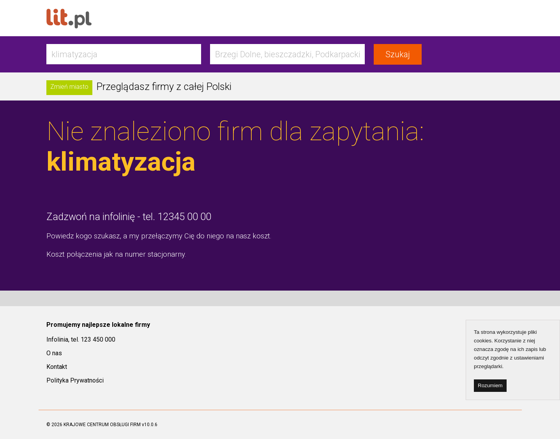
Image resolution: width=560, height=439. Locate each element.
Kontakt (56, 366)
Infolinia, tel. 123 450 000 (80, 339)
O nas (54, 353)
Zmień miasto (69, 86)
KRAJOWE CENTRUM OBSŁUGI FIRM (102, 424)
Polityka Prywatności (75, 380)
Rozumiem (490, 385)
